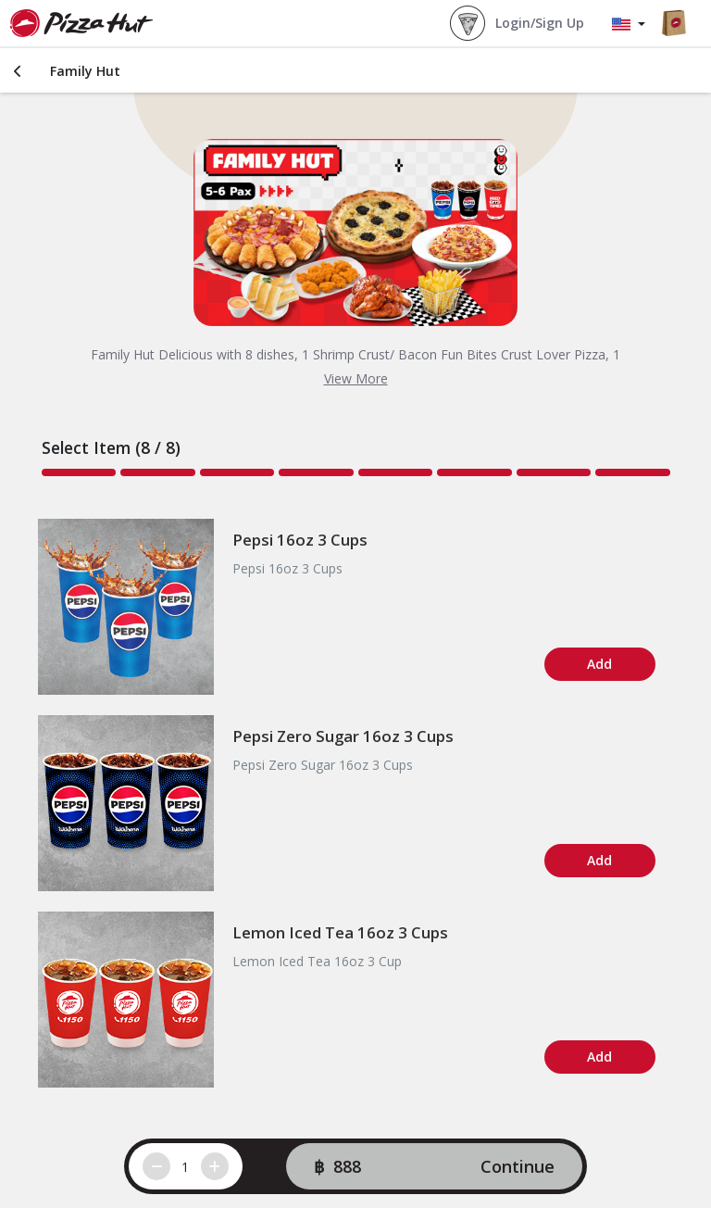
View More (356, 378)
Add (599, 664)
